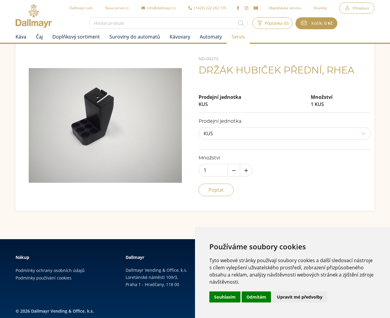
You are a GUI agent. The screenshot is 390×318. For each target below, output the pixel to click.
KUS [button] (208, 133)
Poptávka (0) (276, 23)
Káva (21, 36)
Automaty (211, 36)
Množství (209, 158)
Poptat (216, 190)
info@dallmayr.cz (158, 7)
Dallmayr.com (81, 7)
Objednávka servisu (285, 7)
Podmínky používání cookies (43, 278)
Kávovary (180, 36)
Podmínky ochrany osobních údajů (50, 270)
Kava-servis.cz (117, 7)
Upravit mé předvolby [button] (299, 297)
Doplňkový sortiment (76, 36)
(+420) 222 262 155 (207, 7)
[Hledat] (241, 23)
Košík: (321, 23)
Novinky (320, 7)
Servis (238, 36)
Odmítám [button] (256, 297)
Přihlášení (361, 8)
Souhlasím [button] (225, 297)
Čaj (39, 36)
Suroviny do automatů (134, 36)
